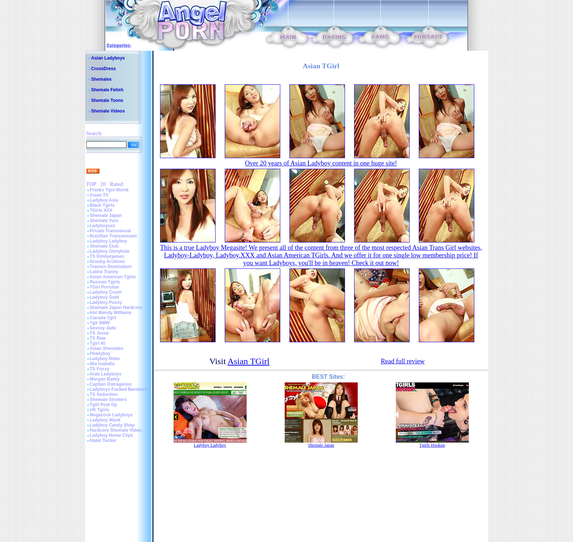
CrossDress (103, 68)
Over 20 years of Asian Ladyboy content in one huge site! (321, 163)
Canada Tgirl (103, 317)
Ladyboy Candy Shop (112, 425)
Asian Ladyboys (108, 58)
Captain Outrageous (111, 384)
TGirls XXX (101, 210)
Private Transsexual (110, 230)
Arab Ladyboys (106, 374)
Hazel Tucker (103, 440)
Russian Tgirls (105, 282)
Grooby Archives (107, 261)
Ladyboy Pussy (106, 302)
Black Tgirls (102, 205)
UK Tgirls (99, 409)
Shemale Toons (107, 100)
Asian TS (99, 195)
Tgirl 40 (98, 343)
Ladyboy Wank (105, 420)
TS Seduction (104, 394)
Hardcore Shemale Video (115, 430)
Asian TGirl (249, 361)
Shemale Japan (106, 215)
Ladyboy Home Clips (111, 435)
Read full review (403, 361)
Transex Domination (111, 266)
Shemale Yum (104, 220)
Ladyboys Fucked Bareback (119, 389)
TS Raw (98, 338)
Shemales (101, 79)
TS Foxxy (99, 368)
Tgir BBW (100, 322)
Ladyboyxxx (102, 225)
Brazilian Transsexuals (113, 235)
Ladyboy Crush (106, 292)
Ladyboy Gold (104, 297)
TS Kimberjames (107, 256)
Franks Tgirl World (109, 189)
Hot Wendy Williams (111, 312)
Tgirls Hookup (432, 445)
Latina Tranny (104, 271)
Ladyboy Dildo (105, 358)
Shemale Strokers (108, 399)
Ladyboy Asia (104, 200)
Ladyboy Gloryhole (110, 251)
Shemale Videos (108, 111)
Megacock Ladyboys (111, 414)
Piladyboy (100, 353)
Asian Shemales (107, 348)
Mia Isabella (102, 363)
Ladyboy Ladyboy (108, 241)
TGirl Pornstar (104, 287)
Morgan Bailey (105, 379)
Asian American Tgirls (113, 276)
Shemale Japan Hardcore (116, 307)
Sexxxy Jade (103, 328)
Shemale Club (104, 246)
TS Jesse (99, 333)
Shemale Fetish (107, 89)
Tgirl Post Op (103, 404)
